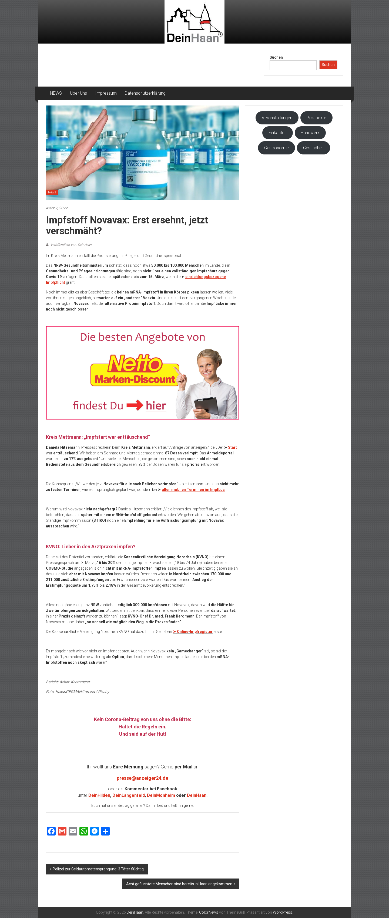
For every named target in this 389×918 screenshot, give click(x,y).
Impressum (106, 93)
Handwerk (310, 132)
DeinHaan (196, 795)
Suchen (276, 57)
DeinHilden (99, 795)
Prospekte (316, 117)
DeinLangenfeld (128, 795)
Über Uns (78, 93)
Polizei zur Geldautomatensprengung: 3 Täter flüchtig (98, 869)
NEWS (56, 93)
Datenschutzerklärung (145, 93)
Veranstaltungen (277, 117)
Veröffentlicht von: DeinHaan (71, 245)
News (52, 192)
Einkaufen (278, 132)
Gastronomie (276, 147)
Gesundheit (313, 147)
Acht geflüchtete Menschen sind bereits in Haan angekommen (179, 884)
